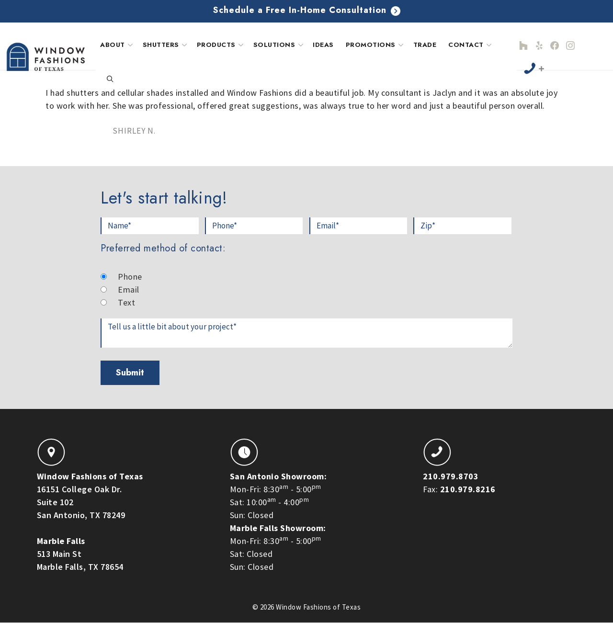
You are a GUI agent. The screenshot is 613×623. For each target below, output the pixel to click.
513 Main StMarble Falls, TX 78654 (80, 553)
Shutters (166, 44)
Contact (471, 44)
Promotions (376, 44)
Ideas (323, 44)
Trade (425, 44)
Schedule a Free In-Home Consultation (306, 10)
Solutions (279, 44)
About (117, 44)
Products (221, 44)
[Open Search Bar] (110, 79)
